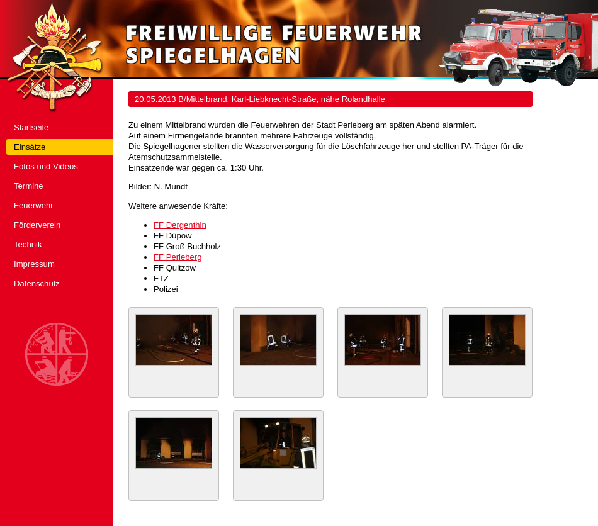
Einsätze (29, 147)
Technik (28, 244)
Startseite (31, 127)
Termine (28, 186)
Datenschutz (37, 283)
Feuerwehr (34, 205)
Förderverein (37, 225)
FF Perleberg (178, 257)
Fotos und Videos (46, 166)
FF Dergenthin (180, 225)
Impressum (34, 264)
